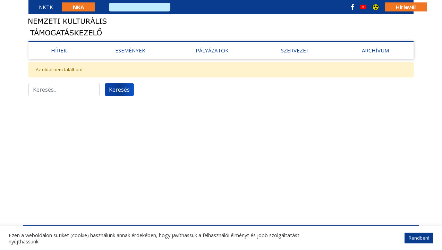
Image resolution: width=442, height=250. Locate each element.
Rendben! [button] (419, 238)
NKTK (46, 6)
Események (130, 50)
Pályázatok (212, 50)
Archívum (375, 50)
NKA (78, 6)
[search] (139, 7)
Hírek (59, 50)
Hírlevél (406, 6)
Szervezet (295, 50)
